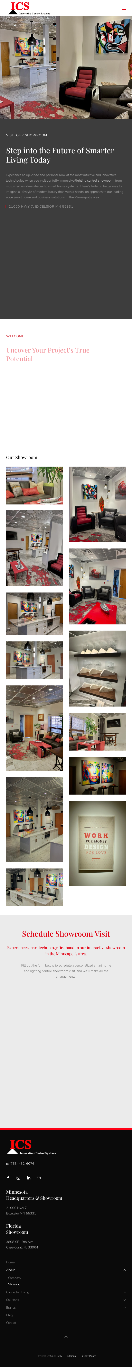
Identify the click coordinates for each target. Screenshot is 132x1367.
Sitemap (71, 1356)
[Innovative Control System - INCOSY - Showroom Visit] (66, 1050)
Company (14, 1278)
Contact (11, 1323)
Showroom (15, 1284)
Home (10, 1262)
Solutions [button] (66, 1300)
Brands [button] (66, 1307)
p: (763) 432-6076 (20, 1163)
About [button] (66, 1270)
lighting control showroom (93, 180)
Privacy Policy (88, 1356)
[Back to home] (28, 8)
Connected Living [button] (66, 1292)
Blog (9, 1315)
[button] (124, 8)
